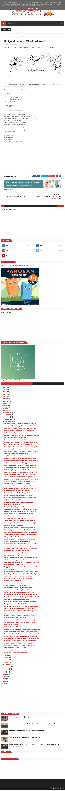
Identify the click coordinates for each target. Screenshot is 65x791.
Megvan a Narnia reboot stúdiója (15, 618)
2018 (4, 406)
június (7, 658)
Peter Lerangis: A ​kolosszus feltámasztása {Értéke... (21, 558)
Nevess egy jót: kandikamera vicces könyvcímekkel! (21, 461)
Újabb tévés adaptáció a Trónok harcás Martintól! (20, 644)
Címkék (48, 384)
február (7, 667)
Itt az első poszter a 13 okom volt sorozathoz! (18, 579)
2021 (4, 399)
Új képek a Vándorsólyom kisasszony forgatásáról (20, 595)
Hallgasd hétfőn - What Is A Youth (15, 648)
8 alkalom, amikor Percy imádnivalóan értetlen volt (20, 540)
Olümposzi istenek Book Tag (13, 526)
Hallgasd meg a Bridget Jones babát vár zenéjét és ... (21, 482)
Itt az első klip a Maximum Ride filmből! (16, 454)
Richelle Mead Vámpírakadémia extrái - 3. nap (19, 609)
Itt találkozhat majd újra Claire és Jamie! (17, 554)
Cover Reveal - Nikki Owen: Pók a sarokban (18, 577)
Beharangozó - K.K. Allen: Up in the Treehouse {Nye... (21, 524)
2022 (5, 397)
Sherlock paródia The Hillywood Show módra (18, 514)
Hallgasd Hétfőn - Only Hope (13, 500)
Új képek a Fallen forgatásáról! (14, 507)
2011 (4, 682)
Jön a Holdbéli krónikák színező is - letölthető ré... (20, 521)
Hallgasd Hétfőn (11, 37)
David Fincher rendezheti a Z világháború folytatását (21, 597)
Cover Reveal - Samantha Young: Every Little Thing (20, 632)
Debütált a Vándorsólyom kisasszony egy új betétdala (21, 480)
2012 (4, 679)
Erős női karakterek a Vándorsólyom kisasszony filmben (22, 447)
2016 (4, 411)
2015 (4, 673)
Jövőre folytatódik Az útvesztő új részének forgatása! (21, 436)
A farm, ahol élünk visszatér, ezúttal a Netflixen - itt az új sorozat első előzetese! (32, 724)
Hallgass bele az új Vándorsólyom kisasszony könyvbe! (22, 563)
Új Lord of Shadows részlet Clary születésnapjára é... (21, 494)
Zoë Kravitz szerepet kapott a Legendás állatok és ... (21, 602)
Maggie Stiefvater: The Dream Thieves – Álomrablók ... (22, 567)
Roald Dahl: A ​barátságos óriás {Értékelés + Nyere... (20, 510)
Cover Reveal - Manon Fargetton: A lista (17, 584)
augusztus (8, 422)
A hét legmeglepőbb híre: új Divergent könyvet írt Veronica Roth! (27, 718)
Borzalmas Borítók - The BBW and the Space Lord (20, 424)
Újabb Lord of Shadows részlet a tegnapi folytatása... (21, 489)
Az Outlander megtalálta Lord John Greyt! (18, 445)
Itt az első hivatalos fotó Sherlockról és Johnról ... (20, 429)
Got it (37, 8)
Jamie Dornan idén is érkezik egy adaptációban (19, 477)
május (7, 660)
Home (5, 37)
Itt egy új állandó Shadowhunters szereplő (18, 537)
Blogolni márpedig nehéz (12, 505)
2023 (5, 395)
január (7, 670)
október (7, 418)
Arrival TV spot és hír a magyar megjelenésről (19, 616)
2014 (4, 675)
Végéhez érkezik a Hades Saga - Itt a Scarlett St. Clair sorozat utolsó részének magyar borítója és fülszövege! (34, 746)
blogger (60, 206)
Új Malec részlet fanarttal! (12, 581)
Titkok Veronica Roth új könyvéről (15, 586)
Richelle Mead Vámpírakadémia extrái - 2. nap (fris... (21, 621)
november (8, 415)
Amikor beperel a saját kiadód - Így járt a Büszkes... (20, 464)
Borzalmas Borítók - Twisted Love (15, 519)
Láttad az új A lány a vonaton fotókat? (16, 470)
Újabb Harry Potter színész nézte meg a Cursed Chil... (21, 641)
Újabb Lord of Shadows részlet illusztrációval (18, 503)
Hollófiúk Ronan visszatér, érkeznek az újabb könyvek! (21, 639)
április (7, 663)
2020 (5, 402)
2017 (4, 409)
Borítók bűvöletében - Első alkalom (15, 614)
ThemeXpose (10, 788)
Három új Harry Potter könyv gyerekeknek (18, 588)
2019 (4, 404)
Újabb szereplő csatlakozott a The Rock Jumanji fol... (21, 431)
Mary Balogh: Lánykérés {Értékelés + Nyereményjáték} (21, 452)
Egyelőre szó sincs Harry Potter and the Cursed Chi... (21, 607)
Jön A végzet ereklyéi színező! (14, 561)
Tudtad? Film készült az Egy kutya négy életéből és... (21, 468)
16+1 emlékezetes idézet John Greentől (16, 491)
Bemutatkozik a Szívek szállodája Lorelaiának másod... (22, 634)
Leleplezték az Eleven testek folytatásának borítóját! (21, 544)
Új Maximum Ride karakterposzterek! (16, 517)
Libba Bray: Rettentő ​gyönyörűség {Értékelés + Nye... (21, 574)
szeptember (9, 420)
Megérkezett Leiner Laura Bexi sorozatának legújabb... (22, 457)
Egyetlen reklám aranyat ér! (13, 556)
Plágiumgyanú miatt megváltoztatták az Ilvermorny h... (22, 459)
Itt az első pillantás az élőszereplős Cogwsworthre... (20, 473)
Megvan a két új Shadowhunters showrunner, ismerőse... (22, 630)
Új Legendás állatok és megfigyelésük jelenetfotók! (21, 591)
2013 (4, 677)
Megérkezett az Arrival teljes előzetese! (17, 551)
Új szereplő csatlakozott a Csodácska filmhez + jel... (20, 498)
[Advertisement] (32, 328)
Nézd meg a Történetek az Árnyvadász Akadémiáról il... (22, 466)
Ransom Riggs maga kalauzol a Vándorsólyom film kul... (22, 530)
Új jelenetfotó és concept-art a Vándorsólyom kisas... (21, 572)
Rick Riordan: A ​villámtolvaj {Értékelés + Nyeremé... (20, 512)
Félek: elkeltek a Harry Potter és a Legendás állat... (20, 646)
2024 (5, 392)
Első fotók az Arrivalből (11, 625)
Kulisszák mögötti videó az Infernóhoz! (17, 434)
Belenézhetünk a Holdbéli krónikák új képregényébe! (21, 611)
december (8, 413)
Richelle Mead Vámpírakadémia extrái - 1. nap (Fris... (21, 637)
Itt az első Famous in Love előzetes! (15, 438)
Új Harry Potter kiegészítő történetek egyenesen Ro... (21, 547)
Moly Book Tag (9, 570)
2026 (5, 388)
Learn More (30, 8)
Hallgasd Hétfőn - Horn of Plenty (14, 565)
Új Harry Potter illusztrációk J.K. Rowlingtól (18, 496)
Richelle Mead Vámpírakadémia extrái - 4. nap (19, 593)
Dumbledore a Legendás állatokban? (16, 653)
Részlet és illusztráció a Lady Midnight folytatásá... (20, 533)
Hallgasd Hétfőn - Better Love (13, 450)
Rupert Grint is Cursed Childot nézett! (16, 600)
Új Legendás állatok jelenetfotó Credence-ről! (19, 604)
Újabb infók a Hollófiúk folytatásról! (15, 628)
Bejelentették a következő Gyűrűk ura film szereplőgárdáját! (26, 731)
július (6, 656)
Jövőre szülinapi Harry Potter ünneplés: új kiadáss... (20, 623)
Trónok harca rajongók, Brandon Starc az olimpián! (21, 549)
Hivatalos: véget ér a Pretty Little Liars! (16, 440)
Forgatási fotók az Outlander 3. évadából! (17, 484)
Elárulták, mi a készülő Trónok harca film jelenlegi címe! (24, 738)
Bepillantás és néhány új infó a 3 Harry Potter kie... (20, 528)
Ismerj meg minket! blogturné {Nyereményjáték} (20, 475)
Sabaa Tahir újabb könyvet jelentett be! (17, 542)
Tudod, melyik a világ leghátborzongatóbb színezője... (21, 427)
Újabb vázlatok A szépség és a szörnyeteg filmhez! (20, 443)
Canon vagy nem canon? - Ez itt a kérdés (17, 651)
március (7, 665)
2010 (4, 684)
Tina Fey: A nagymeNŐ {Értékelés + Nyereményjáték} (21, 535)
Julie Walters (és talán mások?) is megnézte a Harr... (21, 487)
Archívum (17, 384)
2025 (5, 390)
